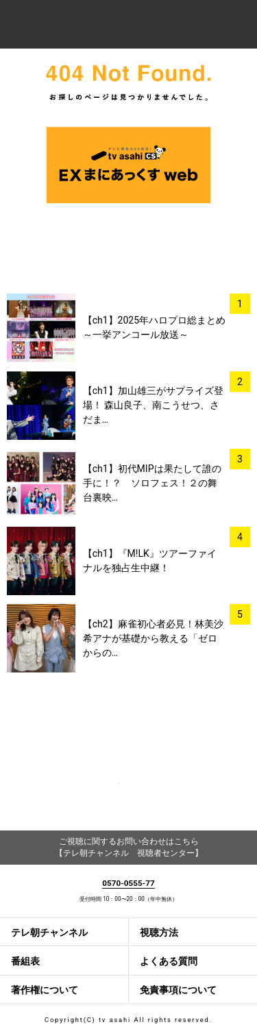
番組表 (25, 961)
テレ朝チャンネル (49, 932)
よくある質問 (168, 961)
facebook (100, 793)
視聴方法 (159, 932)
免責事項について (178, 989)
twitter (157, 793)
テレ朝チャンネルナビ (96, 25)
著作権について (44, 989)
